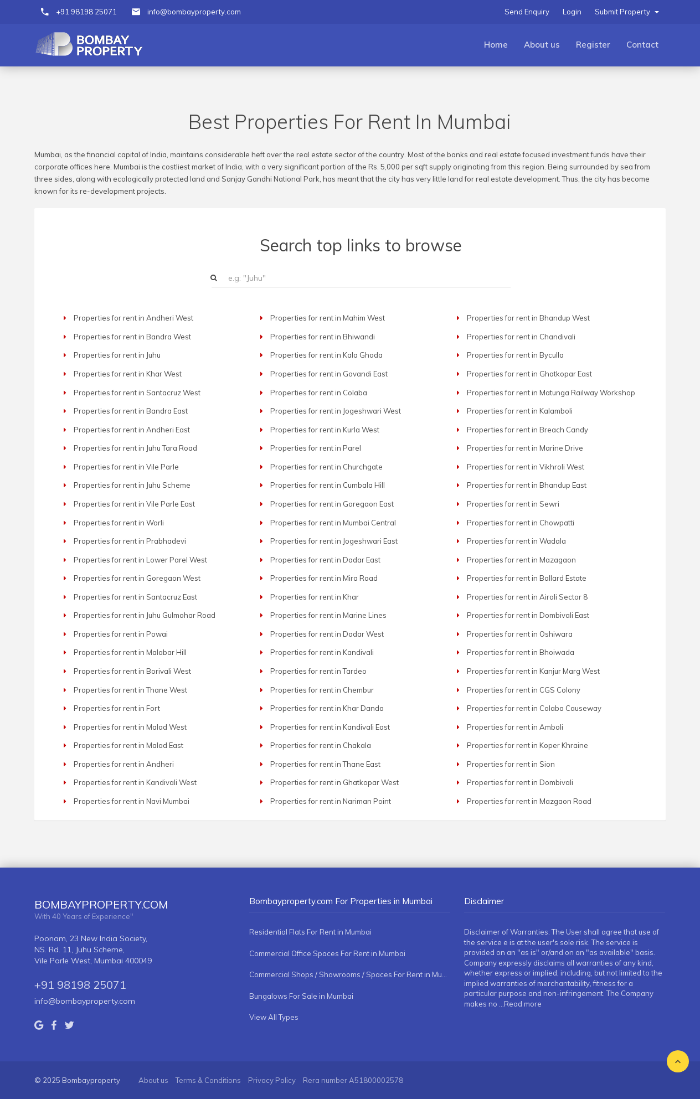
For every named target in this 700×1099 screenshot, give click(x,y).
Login (572, 11)
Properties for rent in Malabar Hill (130, 652)
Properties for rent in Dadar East (325, 559)
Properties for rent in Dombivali (520, 782)
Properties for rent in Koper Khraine (527, 745)
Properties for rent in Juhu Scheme (132, 485)
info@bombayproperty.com (194, 11)
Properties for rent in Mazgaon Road (529, 801)
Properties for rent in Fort (117, 708)
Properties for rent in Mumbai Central (333, 522)
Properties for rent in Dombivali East (528, 615)
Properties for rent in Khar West (128, 373)
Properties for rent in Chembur (322, 689)
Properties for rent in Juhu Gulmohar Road (144, 615)
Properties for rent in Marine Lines (328, 615)
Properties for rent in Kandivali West (135, 782)
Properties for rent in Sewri (513, 503)
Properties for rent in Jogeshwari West (335, 410)
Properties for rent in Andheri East (132, 429)
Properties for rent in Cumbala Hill (327, 485)
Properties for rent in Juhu (117, 354)
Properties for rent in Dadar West (327, 634)
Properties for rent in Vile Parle (126, 466)
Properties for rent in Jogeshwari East (334, 540)
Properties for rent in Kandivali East (330, 727)
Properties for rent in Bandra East (131, 410)
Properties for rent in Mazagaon (521, 559)
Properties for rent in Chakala (320, 745)
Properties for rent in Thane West (130, 689)
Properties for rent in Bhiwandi (322, 336)
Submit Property (627, 11)
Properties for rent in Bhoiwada (520, 652)
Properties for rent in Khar (314, 596)
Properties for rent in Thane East (325, 764)
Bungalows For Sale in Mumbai (301, 996)
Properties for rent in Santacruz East (135, 596)
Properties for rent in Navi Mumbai (131, 801)
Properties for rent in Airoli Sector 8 (527, 596)
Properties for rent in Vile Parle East (134, 503)
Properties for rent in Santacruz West (137, 392)
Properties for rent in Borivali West (132, 671)
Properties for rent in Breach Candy (527, 429)
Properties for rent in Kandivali (322, 652)
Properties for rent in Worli (119, 522)
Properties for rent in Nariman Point (330, 801)
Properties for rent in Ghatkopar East (529, 373)
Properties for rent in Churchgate (326, 466)
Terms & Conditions (208, 1080)
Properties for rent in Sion (511, 764)
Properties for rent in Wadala (516, 540)
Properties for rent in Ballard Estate (526, 578)
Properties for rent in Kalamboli (520, 410)
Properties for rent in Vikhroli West (525, 466)
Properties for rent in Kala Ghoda (326, 354)
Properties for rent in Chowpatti (520, 522)
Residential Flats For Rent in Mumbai (310, 931)
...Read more (520, 1003)
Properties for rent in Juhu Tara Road (135, 447)
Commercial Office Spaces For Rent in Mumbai (327, 953)
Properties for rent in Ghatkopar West (334, 782)
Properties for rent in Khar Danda (327, 708)
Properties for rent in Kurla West (324, 429)
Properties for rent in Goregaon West (137, 578)
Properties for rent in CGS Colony (523, 689)
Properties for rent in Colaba (318, 392)
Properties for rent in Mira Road (324, 578)
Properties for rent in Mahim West (327, 317)
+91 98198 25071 (86, 11)
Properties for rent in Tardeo (318, 671)
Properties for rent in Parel (315, 447)
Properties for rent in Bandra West (132, 336)
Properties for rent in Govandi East (329, 373)
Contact (642, 44)
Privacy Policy (272, 1080)
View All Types (273, 1017)
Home (496, 44)
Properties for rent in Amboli (515, 727)
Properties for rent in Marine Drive (525, 447)
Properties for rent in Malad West (130, 727)
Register (593, 44)
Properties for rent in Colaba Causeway (534, 708)
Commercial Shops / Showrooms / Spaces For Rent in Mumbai (349, 974)
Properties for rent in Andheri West (133, 317)
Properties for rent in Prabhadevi (130, 540)
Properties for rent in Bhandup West (528, 317)
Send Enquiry (527, 11)
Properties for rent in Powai (121, 634)
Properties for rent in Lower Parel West (140, 559)
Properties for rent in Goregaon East (332, 503)
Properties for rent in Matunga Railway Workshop (551, 392)
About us (542, 44)
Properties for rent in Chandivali (521, 336)
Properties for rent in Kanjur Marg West (533, 671)
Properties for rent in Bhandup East (526, 485)
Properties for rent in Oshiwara (520, 634)
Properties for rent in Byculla (515, 354)
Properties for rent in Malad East (128, 745)
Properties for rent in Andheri (124, 764)
